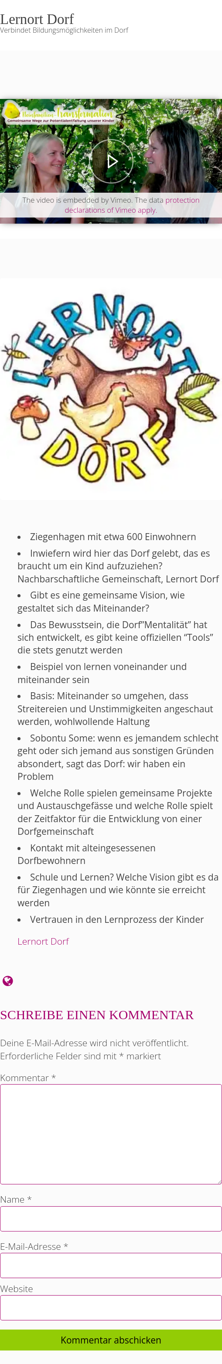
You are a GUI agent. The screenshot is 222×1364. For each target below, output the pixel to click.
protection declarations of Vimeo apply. (132, 205)
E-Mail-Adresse (34, 1246)
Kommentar (28, 1077)
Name (16, 1199)
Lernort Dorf (42, 941)
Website (16, 1288)
